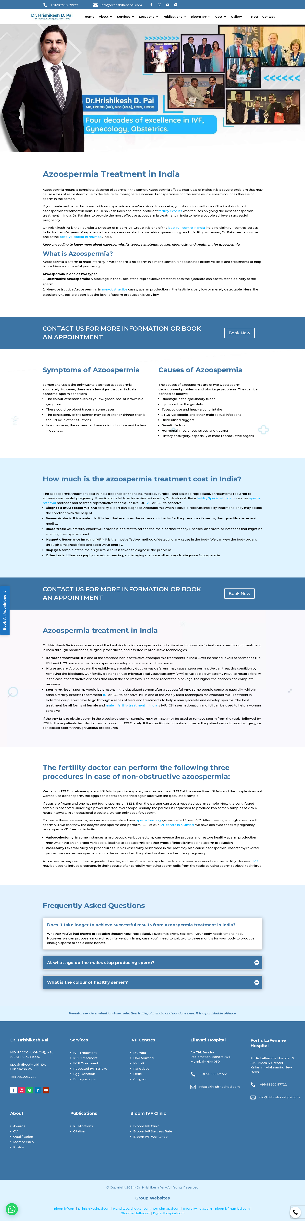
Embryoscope (84, 1079)
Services (123, 16)
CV (15, 1131)
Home (89, 16)
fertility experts (170, 211)
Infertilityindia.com (198, 1208)
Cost (218, 16)
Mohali (138, 1063)
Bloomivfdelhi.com (136, 1213)
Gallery (236, 16)
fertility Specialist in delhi (216, 498)
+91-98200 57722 (64, 5)
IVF (148, 503)
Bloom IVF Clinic (146, 1126)
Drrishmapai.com (167, 1208)
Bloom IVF (199, 16)
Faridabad (141, 1068)
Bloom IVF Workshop (150, 1137)
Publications (172, 16)
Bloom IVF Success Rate (152, 1131)
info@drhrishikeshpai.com (121, 5)
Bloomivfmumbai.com (232, 1208)
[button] (12, 1209)
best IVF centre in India (186, 228)
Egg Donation (84, 1074)
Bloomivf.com (65, 1208)
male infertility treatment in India (131, 705)
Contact (268, 16)
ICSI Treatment (85, 1058)
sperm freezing (148, 820)
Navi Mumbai (143, 1058)
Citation (79, 1131)
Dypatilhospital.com (169, 1213)
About (103, 16)
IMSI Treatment (85, 1063)
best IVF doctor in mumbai (81, 237)
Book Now (239, 332)
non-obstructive (114, 289)
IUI (105, 695)
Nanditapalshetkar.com (132, 1208)
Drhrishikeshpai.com (94, 1208)
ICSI (256, 861)
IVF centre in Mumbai (177, 825)
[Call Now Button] (295, 1212)
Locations (146, 16)
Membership (23, 1142)
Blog (254, 16)
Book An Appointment (5, 610)
